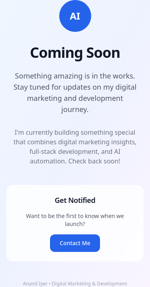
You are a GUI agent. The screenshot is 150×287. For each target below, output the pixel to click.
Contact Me (75, 243)
